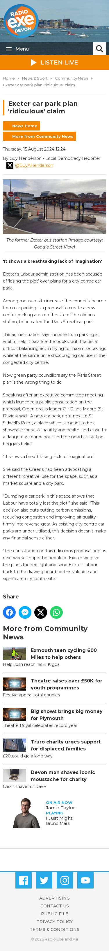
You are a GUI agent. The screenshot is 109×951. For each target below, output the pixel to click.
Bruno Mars (57, 823)
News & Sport (35, 78)
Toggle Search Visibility (99, 48)
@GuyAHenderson (29, 165)
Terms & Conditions (54, 929)
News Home (24, 126)
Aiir (75, 939)
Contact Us (54, 906)
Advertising (54, 898)
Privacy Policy (54, 921)
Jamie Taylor (60, 807)
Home (9, 78)
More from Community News (42, 136)
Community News (71, 78)
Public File (54, 913)
